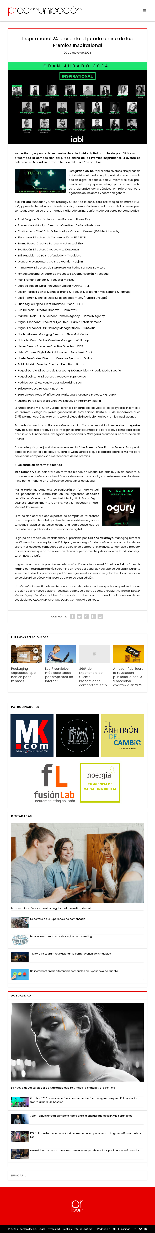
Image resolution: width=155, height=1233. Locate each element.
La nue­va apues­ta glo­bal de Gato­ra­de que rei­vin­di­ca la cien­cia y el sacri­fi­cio (63, 1087)
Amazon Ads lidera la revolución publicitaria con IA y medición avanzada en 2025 (128, 676)
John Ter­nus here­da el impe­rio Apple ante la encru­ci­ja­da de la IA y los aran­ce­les (81, 1115)
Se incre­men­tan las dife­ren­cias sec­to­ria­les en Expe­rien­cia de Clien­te (74, 971)
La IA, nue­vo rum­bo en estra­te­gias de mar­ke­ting (61, 936)
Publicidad (124, 1229)
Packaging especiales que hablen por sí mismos (23, 674)
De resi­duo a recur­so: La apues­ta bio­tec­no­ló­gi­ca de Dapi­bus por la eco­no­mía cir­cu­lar (84, 1150)
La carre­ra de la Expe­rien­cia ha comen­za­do (57, 919)
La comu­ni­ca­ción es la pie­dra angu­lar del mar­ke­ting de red (51, 908)
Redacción (103, 1229)
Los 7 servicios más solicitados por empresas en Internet (59, 674)
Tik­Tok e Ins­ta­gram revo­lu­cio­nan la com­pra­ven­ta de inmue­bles (70, 953)
